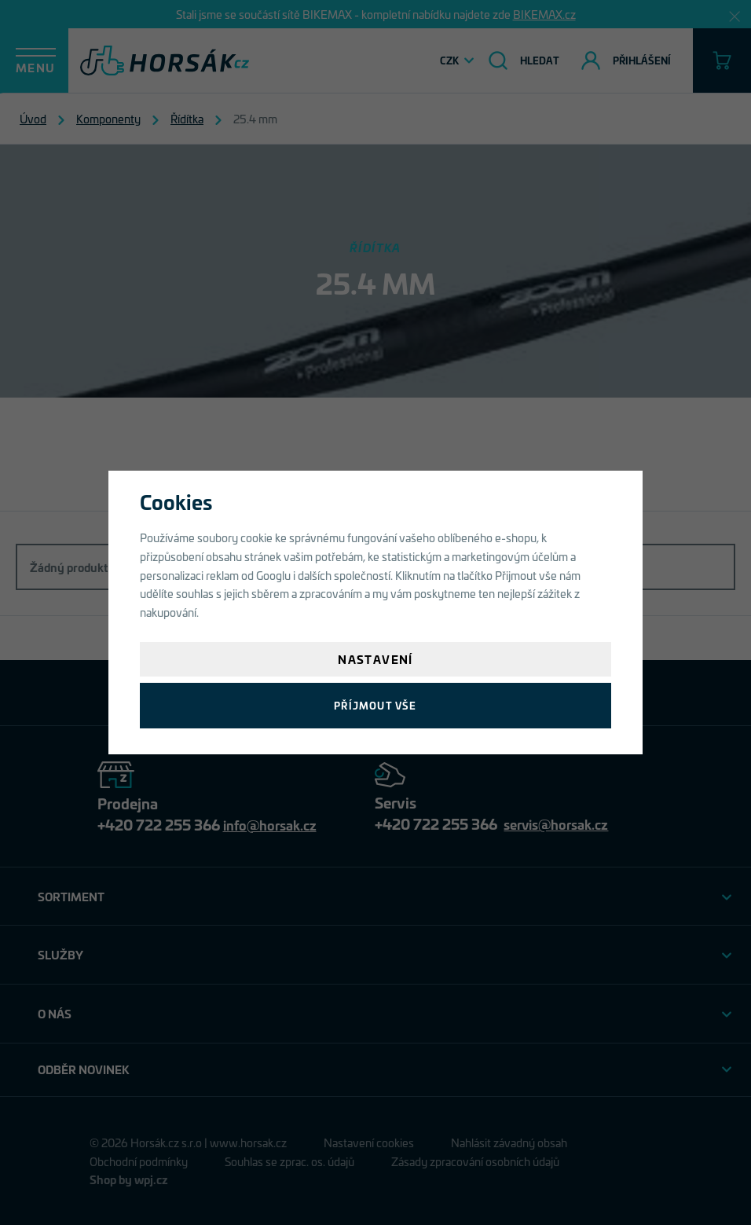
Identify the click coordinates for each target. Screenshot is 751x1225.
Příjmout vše (375, 705)
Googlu (273, 575)
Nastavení (375, 659)
